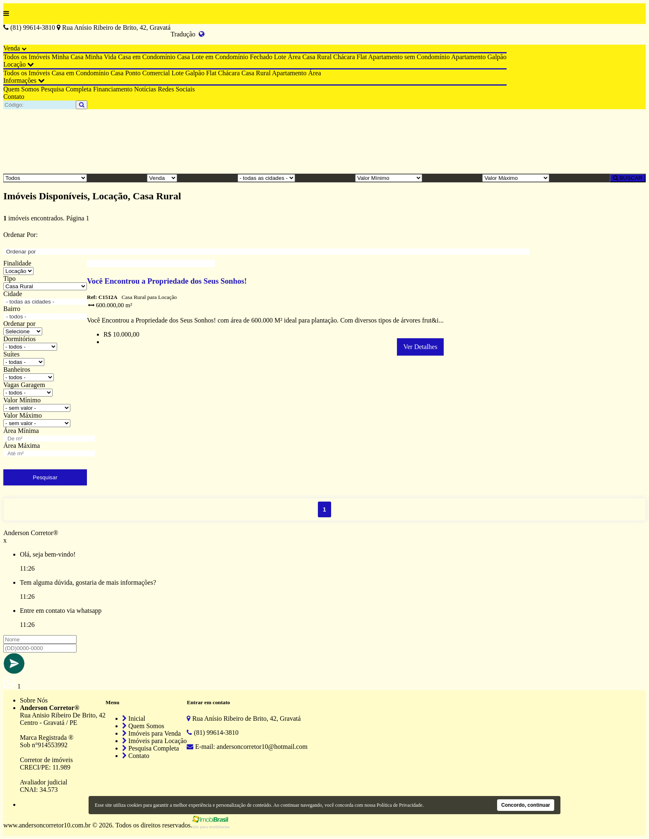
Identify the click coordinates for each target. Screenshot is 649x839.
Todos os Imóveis (26, 56)
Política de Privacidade (400, 805)
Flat (361, 56)
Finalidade (17, 263)
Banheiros (16, 369)
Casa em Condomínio (146, 56)
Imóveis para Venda (151, 733)
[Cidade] (266, 178)
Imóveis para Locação (154, 740)
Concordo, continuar (525, 805)
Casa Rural (317, 56)
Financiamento (112, 89)
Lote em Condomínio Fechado (232, 56)
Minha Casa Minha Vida (84, 56)
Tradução (187, 34)
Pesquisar (45, 477)
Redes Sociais (176, 89)
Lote (280, 56)
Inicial (133, 718)
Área (294, 56)
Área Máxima (21, 445)
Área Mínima (21, 430)
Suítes (11, 354)
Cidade (12, 293)
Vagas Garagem (24, 384)
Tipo (9, 278)
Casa (183, 56)
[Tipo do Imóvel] (45, 178)
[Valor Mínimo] (388, 178)
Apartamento (468, 56)
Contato (13, 96)
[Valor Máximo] (515, 178)
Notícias (145, 89)
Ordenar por (19, 323)
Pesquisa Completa (66, 89)
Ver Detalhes (420, 346)
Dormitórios (19, 338)
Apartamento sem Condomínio (409, 56)
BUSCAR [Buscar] (627, 178)
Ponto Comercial (147, 72)
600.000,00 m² (110, 305)
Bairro (11, 308)
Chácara (344, 56)
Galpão (496, 56)
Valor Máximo (22, 415)
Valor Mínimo (22, 400)
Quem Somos (21, 89)
